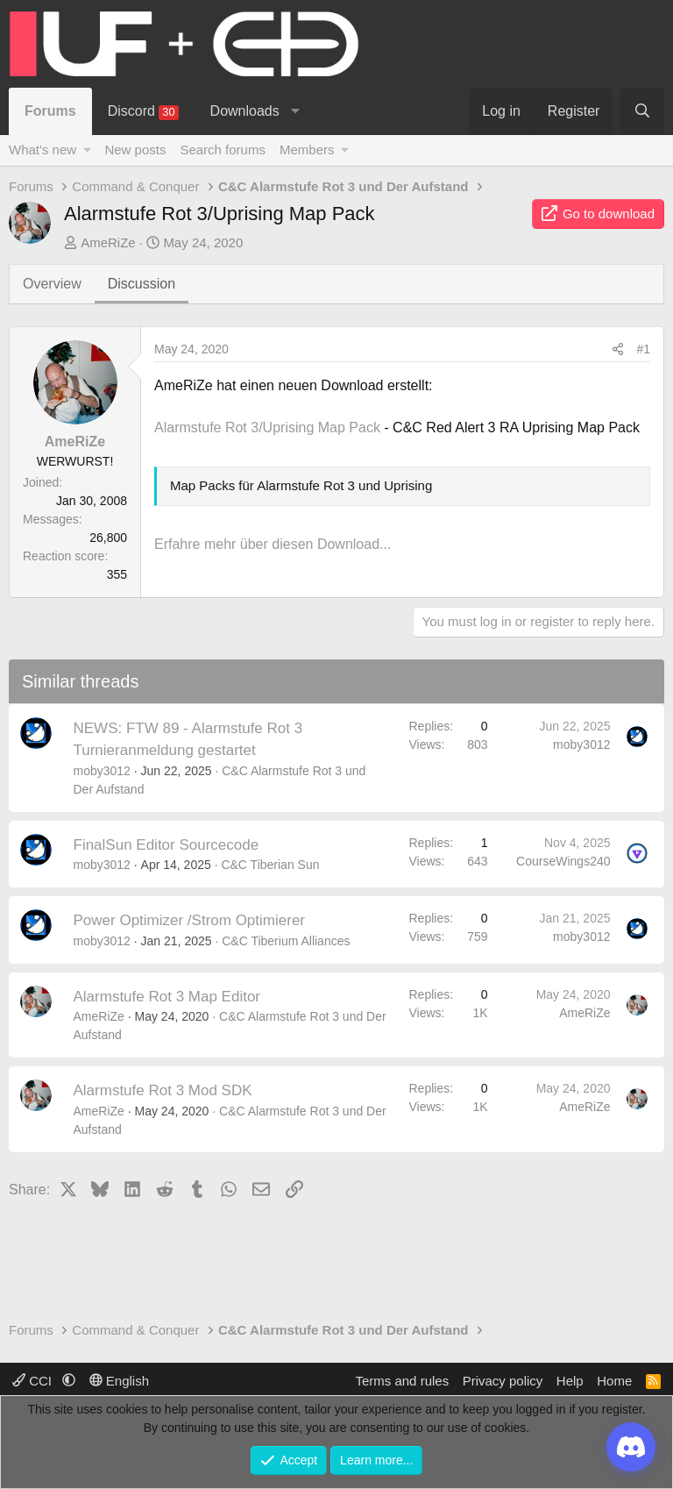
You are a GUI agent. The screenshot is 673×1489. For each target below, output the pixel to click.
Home (614, 1380)
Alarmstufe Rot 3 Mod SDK (163, 1090)
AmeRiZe (108, 242)
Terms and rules (402, 1380)
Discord (143, 111)
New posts (135, 149)
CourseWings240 (563, 861)
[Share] (618, 349)
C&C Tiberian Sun (270, 865)
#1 (643, 349)
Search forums (223, 149)
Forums (50, 110)
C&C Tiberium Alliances (286, 941)
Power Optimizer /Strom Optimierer (190, 920)
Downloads (245, 110)
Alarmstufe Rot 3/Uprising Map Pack (267, 427)
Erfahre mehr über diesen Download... (272, 544)
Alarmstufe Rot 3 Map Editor (167, 996)
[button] (294, 111)
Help (570, 1380)
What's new (42, 149)
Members (307, 149)
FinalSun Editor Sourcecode (166, 845)
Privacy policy (503, 1380)
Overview (52, 283)
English (119, 1380)
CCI (33, 1380)
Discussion (141, 283)
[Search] (642, 111)
